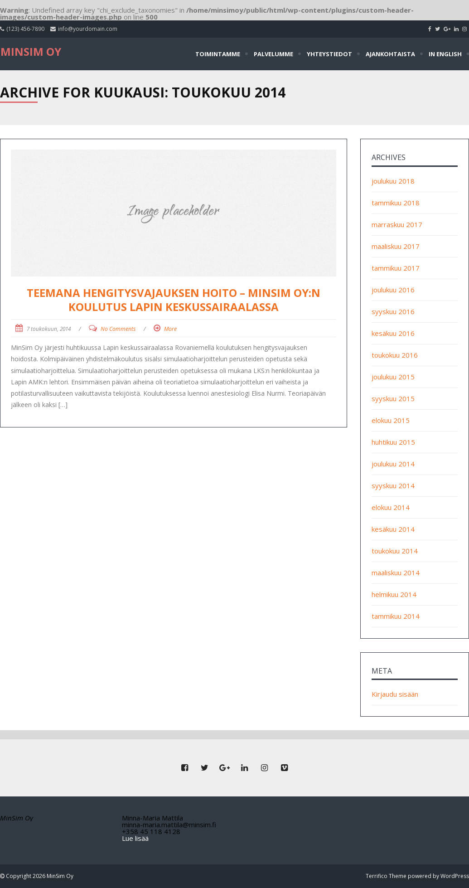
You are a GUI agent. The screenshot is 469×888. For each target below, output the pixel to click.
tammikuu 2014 (396, 616)
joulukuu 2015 (393, 376)
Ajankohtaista (390, 54)
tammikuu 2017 (396, 267)
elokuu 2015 (391, 420)
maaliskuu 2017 (396, 246)
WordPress (454, 876)
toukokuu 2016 (395, 354)
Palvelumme (273, 54)
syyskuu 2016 (393, 311)
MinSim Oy (30, 51)
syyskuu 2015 (393, 398)
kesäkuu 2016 (393, 333)
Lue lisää (135, 838)
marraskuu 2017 (397, 224)
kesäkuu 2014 (393, 529)
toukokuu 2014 (395, 550)
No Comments (118, 329)
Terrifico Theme (386, 876)
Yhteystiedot (329, 54)
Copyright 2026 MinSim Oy (39, 876)
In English (445, 54)
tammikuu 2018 (396, 202)
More (170, 329)
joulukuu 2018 (393, 180)
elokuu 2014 (391, 507)
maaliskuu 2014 (396, 572)
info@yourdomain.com (87, 29)
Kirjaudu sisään (395, 694)
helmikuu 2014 (394, 594)
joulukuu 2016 (393, 289)
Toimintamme (217, 54)
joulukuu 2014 (393, 463)
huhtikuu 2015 (393, 441)
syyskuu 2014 (393, 485)
